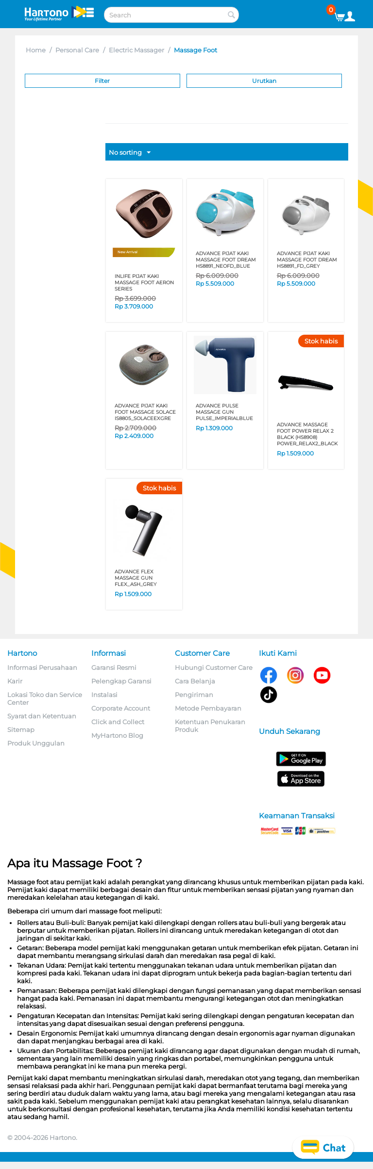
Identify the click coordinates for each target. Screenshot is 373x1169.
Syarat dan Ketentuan (41, 716)
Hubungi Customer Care (214, 667)
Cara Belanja (195, 681)
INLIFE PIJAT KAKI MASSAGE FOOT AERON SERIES (144, 282)
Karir (14, 681)
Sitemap (20, 729)
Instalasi (104, 694)
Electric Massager (136, 50)
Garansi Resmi (113, 667)
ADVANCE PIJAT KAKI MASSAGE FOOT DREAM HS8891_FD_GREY (307, 259)
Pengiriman (194, 694)
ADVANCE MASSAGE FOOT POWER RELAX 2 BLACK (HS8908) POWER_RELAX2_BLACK (307, 434)
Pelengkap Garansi (121, 681)
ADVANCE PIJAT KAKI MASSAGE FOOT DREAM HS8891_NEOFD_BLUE (226, 259)
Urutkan (264, 80)
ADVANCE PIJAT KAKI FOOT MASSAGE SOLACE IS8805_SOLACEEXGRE (145, 412)
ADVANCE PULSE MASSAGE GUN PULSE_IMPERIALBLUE (224, 412)
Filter (102, 80)
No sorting (130, 153)
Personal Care (77, 50)
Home (36, 50)
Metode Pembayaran (208, 708)
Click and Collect (117, 722)
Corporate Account (120, 708)
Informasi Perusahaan (42, 667)
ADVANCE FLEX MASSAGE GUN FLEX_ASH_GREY (135, 577)
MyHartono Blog (117, 735)
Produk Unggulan (36, 743)
